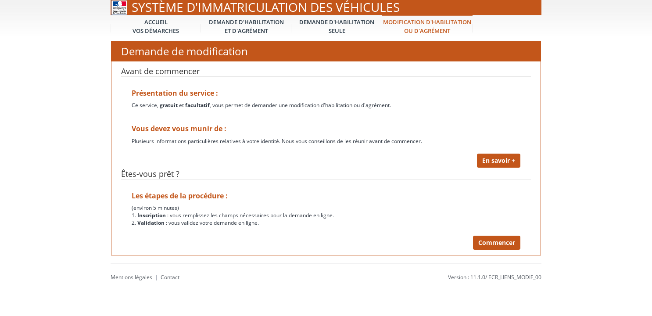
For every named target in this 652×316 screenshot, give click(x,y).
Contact (170, 277)
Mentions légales (131, 277)
